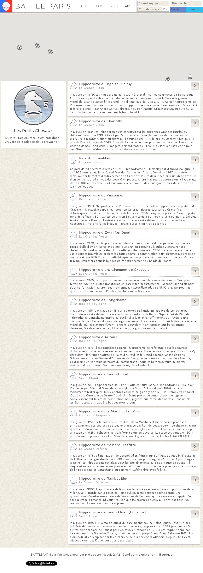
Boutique (165, 554)
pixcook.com (93, 554)
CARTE (83, 6)
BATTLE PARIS (43, 6)
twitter (194, 9)
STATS (98, 6)
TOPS (113, 6)
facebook (178, 9)
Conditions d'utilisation (138, 554)
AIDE (129, 6)
